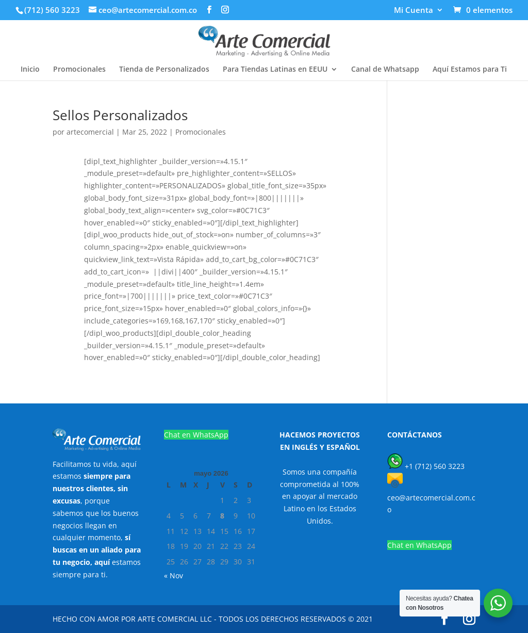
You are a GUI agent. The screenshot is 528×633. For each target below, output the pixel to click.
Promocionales (79, 70)
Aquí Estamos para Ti (470, 70)
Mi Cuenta (413, 10)
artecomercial (90, 132)
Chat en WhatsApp (196, 435)
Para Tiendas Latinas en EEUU (275, 70)
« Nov (173, 575)
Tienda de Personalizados (164, 70)
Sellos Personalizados (120, 115)
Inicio (30, 70)
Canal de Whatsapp (385, 70)
